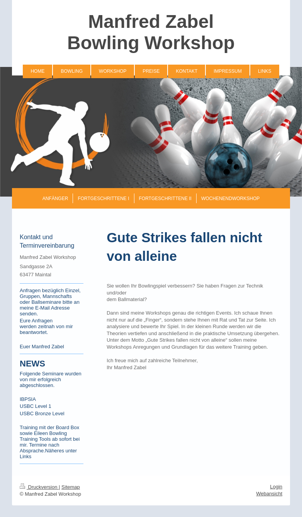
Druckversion (39, 487)
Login (276, 487)
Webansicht (269, 493)
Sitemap (70, 487)
